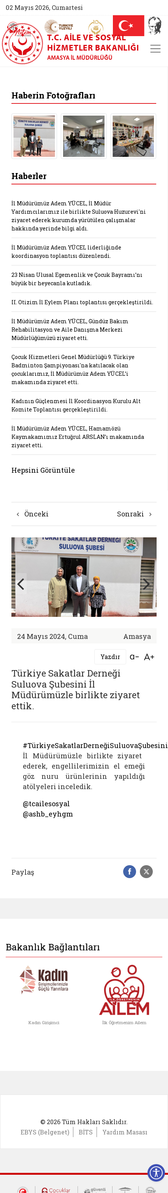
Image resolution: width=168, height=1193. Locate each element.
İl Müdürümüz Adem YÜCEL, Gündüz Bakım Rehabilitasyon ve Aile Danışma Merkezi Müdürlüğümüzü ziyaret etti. (69, 330)
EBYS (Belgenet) (45, 1132)
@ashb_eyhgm (48, 813)
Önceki (33, 513)
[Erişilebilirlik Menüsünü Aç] (156, 1173)
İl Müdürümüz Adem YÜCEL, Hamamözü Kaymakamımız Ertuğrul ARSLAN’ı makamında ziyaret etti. (77, 437)
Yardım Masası (124, 1132)
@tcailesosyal (46, 803)
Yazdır (110, 657)
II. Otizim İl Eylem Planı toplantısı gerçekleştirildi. (82, 302)
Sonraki (134, 513)
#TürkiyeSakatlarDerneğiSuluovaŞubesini (95, 745)
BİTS (86, 1132)
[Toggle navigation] (155, 49)
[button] (147, 583)
